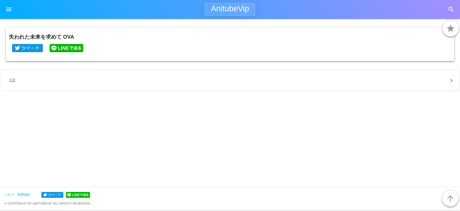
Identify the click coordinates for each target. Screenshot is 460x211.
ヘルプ (9, 194)
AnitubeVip (230, 8)
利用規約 (24, 194)
